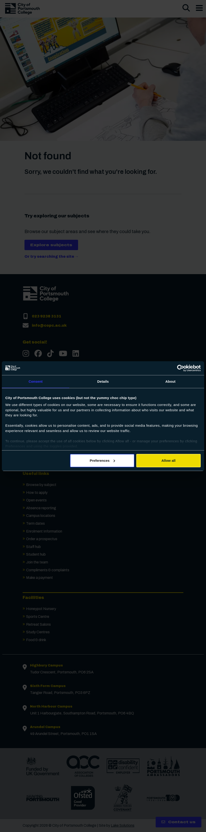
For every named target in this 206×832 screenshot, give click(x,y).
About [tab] (170, 381)
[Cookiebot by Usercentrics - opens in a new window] (180, 368)
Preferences (102, 460)
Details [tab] (103, 381)
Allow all (168, 460)
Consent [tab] (36, 381)
